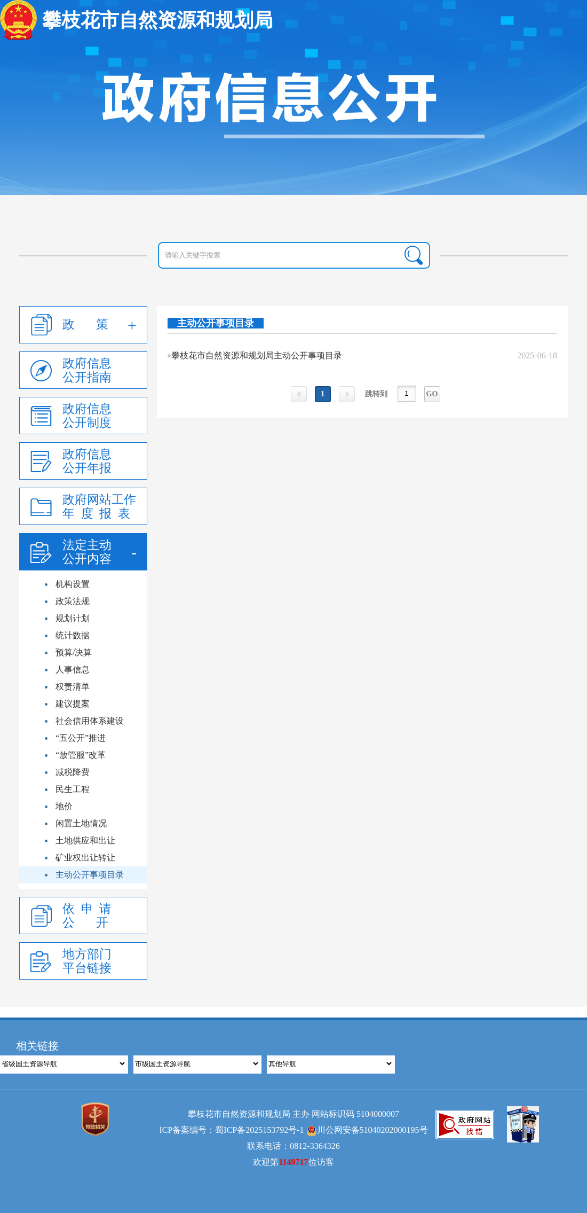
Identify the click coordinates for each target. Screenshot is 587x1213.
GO (432, 394)
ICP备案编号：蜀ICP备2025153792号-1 (231, 1129)
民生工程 (72, 789)
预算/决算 (73, 652)
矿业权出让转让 (85, 857)
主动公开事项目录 (89, 874)
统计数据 (72, 635)
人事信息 (72, 669)
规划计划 (72, 618)
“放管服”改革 (80, 755)
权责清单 (72, 686)
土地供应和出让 (85, 840)
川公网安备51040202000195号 (367, 1129)
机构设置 (72, 584)
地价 (64, 806)
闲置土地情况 (81, 823)
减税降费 (72, 772)
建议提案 (72, 703)
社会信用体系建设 (89, 720)
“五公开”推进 (80, 737)
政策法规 (72, 601)
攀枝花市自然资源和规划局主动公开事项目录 (256, 355)
